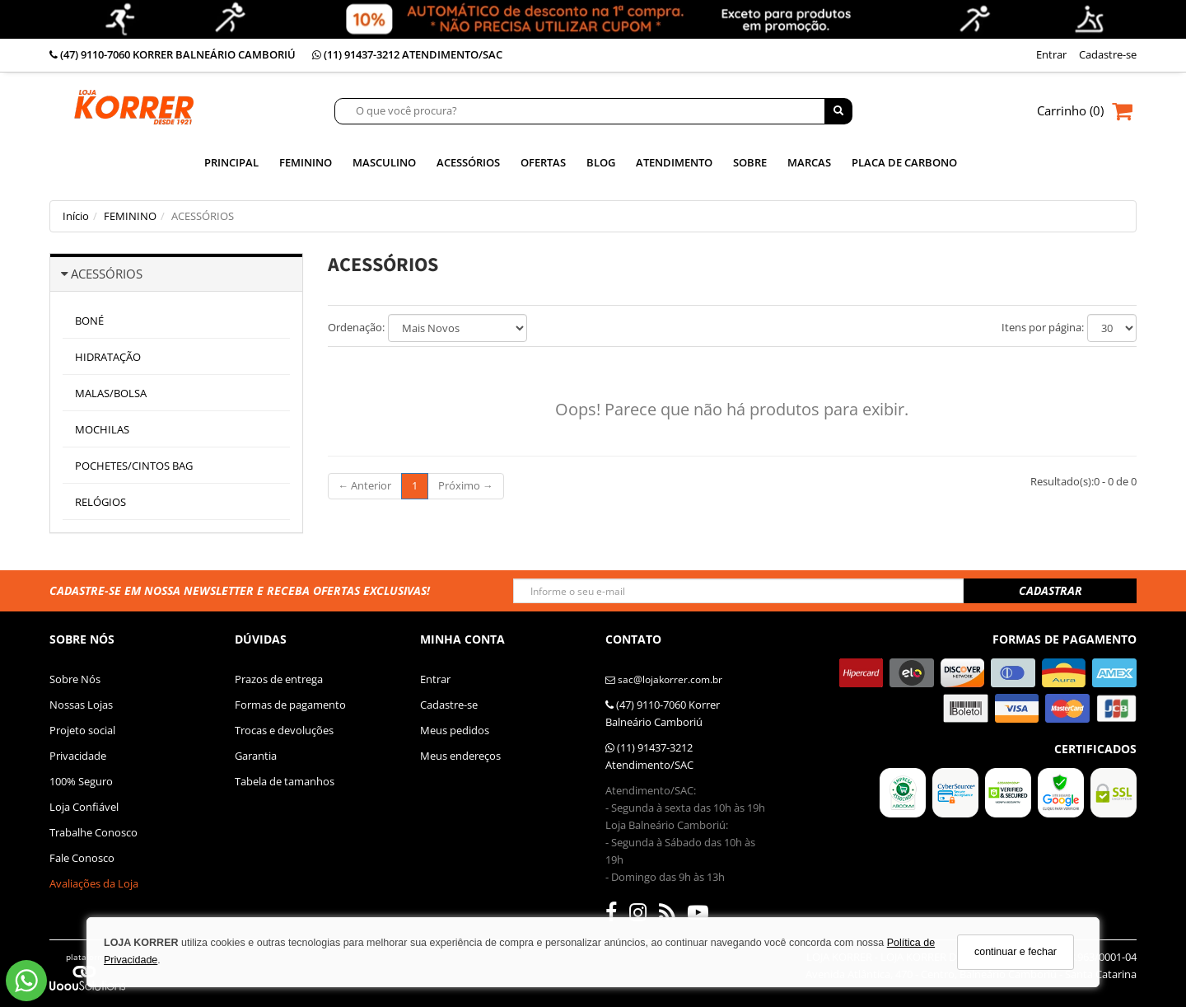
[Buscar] (838, 111)
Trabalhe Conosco (93, 832)
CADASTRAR (1050, 590)
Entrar (435, 679)
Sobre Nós (74, 679)
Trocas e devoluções (284, 730)
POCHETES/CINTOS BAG (134, 465)
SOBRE (750, 163)
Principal (231, 163)
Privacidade (77, 755)
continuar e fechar (1015, 952)
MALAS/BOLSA (111, 393)
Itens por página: (1043, 328)
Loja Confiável (84, 806)
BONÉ (89, 320)
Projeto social (82, 730)
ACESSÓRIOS (106, 273)
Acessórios (468, 163)
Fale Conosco (81, 857)
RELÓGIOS (100, 501)
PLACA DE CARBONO (904, 163)
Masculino (384, 163)
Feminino (305, 163)
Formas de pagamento (290, 704)
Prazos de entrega (279, 679)
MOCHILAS (102, 429)
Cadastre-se (449, 704)
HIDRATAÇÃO (108, 356)
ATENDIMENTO (674, 163)
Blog (600, 163)
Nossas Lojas (81, 704)
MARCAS (809, 163)
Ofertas (543, 163)
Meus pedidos (454, 730)
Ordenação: (356, 328)
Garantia (256, 755)
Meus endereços (460, 755)
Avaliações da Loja (93, 883)
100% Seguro (81, 781)
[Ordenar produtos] (457, 328)
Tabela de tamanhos (284, 781)
